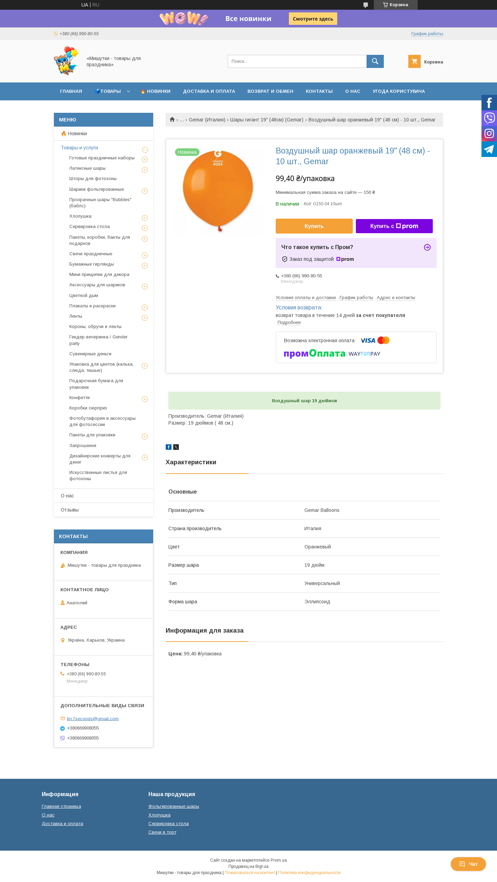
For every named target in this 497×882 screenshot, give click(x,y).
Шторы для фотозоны (93, 178)
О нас (352, 91)
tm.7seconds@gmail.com (93, 718)
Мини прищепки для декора (99, 274)
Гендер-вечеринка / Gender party (98, 340)
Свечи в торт (162, 832)
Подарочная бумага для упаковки (96, 383)
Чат (468, 864)
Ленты (75, 316)
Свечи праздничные (90, 253)
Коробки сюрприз (88, 407)
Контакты (319, 91)
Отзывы (70, 510)
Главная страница (61, 806)
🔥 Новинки (155, 91)
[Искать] (375, 61)
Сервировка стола (89, 226)
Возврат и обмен (270, 91)
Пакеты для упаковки (92, 434)
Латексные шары (87, 168)
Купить (314, 226)
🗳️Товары (108, 91)
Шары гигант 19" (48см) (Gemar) (266, 119)
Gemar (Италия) (207, 119)
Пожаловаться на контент (250, 872)
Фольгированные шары (173, 806)
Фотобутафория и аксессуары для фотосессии (102, 421)
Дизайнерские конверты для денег (99, 459)
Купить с (394, 226)
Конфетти (79, 397)
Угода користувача (399, 91)
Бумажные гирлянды (91, 264)
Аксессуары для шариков (97, 284)
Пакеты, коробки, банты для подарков (99, 240)
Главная (71, 91)
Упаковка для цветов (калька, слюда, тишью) (101, 367)
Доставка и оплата (209, 91)
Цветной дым (83, 295)
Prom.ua (279, 860)
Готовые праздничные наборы (102, 157)
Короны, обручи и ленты (95, 326)
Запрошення (82, 445)
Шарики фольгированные (96, 189)
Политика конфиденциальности (309, 872)
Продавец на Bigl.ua (248, 866)
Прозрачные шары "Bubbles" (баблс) (100, 202)
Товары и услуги (79, 147)
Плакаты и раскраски (92, 305)
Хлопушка (80, 216)
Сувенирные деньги (90, 353)
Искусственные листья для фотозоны (98, 475)
